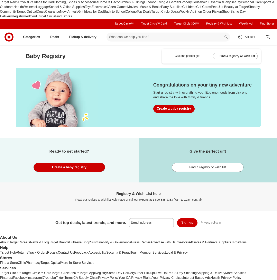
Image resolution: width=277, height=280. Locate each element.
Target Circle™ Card (154, 23)
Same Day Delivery (121, 273)
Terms (68, 277)
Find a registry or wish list (235, 56)
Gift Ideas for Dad (41, 2)
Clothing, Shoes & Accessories (76, 2)
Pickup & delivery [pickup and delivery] (84, 37)
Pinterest (6, 277)
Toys (88, 7)
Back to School (115, 11)
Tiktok (60, 277)
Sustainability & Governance (110, 242)
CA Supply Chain (85, 277)
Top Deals (144, 11)
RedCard (30, 16)
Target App (87, 273)
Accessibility (97, 252)
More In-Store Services (77, 262)
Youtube (50, 277)
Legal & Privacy (176, 252)
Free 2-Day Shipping (182, 273)
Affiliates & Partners (203, 242)
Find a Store (9, 262)
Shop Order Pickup (208, 11)
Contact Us (66, 252)
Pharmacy (33, 262)
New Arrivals (69, 11)
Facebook (20, 277)
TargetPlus (239, 242)
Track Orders (37, 252)
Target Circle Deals (165, 11)
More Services (235, 273)
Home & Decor (109, 2)
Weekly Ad (186, 11)
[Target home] (9, 37)
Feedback (81, 252)
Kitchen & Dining (132, 2)
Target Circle (46, 16)
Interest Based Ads (197, 277)
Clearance (52, 11)
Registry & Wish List (219, 23)
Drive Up (160, 273)
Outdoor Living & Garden (162, 2)
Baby (227, 2)
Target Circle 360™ (186, 23)
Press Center (140, 242)
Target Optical (27, 11)
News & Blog (39, 242)
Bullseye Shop (79, 242)
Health (18, 7)
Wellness (29, 7)
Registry (18, 16)
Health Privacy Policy (226, 277)
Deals (41, 11)
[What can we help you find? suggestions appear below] (168, 37)
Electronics (100, 7)
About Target (9, 242)
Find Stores (63, 16)
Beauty (236, 2)
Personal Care (251, 2)
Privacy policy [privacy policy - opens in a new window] (211, 223)
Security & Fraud (118, 252)
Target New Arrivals (14, 2)
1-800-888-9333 (163, 199)
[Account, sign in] (248, 37)
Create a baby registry (174, 108)
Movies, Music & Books (144, 7)
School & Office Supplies (67, 7)
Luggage (42, 7)
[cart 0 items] (268, 37)
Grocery (186, 2)
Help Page (118, 199)
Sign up (187, 222)
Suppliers (224, 242)
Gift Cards (203, 7)
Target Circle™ (124, 23)
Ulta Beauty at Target (233, 7)
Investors (182, 242)
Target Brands (59, 242)
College (131, 11)
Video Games (117, 7)
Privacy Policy (108, 277)
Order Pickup (144, 273)
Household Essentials (207, 2)
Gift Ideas (189, 7)
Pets (214, 7)
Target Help (8, 252)
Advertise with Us (163, 242)
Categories (33, 37)
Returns (22, 252)
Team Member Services (148, 252)
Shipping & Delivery (211, 273)
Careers (24, 242)
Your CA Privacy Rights (135, 277)
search (226, 37)
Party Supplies (171, 7)
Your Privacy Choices (167, 277)
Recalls (52, 252)
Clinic (22, 262)
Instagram (34, 277)
